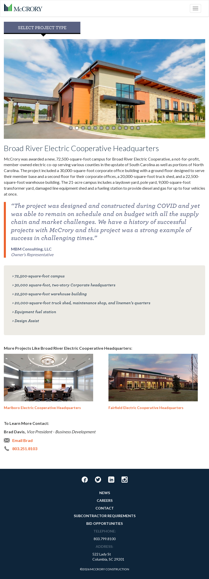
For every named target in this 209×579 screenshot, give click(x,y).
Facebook (85, 479)
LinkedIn (111, 479)
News (104, 493)
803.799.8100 (105, 539)
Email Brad (22, 440)
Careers (105, 500)
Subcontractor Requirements (105, 516)
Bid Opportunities (104, 523)
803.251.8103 (24, 448)
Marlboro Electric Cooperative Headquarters (48, 382)
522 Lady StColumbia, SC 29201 (108, 556)
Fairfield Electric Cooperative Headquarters (153, 382)
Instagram (124, 479)
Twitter (98, 479)
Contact (104, 508)
